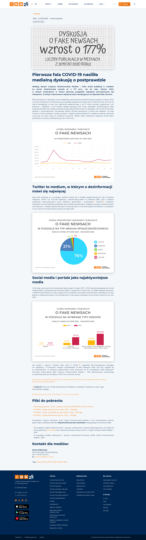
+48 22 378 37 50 (21, 495)
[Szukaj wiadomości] (114, 4)
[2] (103, 202)
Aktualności (80, 480)
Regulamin (18, 537)
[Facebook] (16, 500)
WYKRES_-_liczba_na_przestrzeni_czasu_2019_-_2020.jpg (55, 409)
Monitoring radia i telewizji (59, 489)
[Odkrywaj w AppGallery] (22, 518)
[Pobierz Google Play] (22, 512)
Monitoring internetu (57, 480)
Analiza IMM (41, 462)
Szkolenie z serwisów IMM (85, 492)
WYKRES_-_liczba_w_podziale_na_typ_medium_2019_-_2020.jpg (58, 412)
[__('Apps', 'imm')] (134, 4)
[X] (19, 500)
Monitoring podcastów (57, 498)
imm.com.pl (50, 430)
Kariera (105, 507)
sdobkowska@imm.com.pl (44, 457)
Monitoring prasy (55, 486)
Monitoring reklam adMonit (59, 495)
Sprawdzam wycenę (110, 480)
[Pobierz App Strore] (22, 506)
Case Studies (80, 483)
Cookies (41, 537)
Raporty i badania (55, 507)
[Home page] (19, 4)
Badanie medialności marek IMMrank (59, 521)
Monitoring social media (58, 483)
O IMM (105, 498)
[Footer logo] (24, 477)
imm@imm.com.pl (21, 492)
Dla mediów (107, 504)
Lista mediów (107, 489)
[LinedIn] (22, 500)
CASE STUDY (51, 462)
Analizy (52, 501)
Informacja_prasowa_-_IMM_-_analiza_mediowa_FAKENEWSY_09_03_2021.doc (63, 407)
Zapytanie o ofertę (56, 528)
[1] (94, 202)
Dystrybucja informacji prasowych (57, 516)
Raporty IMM (38, 22)
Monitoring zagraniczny (58, 492)
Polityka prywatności (30, 537)
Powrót (36, 14)
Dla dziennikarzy (108, 483)
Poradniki (79, 489)
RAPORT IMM (62, 462)
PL (32, 4)
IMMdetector (54, 504)
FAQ (104, 501)
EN (36, 4)
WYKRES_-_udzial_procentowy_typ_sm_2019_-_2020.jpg (55, 415)
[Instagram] (26, 500)
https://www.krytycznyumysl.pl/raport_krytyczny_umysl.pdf (56, 394)
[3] (79, 365)
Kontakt (106, 510)
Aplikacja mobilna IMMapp (59, 525)
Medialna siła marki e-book (85, 495)
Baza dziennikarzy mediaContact (56, 511)
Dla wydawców (108, 486)
